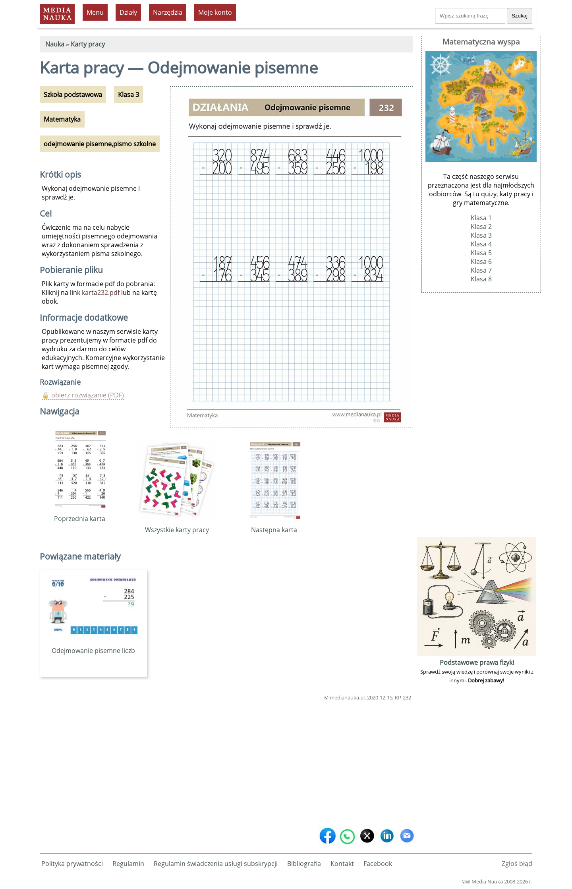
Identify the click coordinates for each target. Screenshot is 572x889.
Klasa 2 (481, 226)
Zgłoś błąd (517, 863)
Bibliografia (304, 863)
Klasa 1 (481, 217)
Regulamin (128, 863)
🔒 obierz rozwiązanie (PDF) (83, 395)
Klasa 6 (481, 261)
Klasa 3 (481, 235)
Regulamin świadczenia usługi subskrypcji (216, 863)
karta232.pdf (101, 292)
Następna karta (274, 525)
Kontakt (342, 863)
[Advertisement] (226, 761)
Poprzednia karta (80, 514)
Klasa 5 (481, 252)
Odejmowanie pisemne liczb (93, 646)
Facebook (377, 863)
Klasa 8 (481, 279)
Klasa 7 (481, 270)
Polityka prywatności (72, 863)
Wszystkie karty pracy (176, 525)
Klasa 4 (481, 244)
